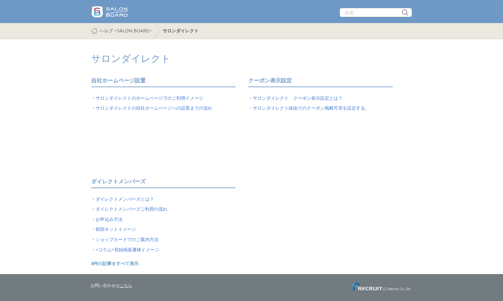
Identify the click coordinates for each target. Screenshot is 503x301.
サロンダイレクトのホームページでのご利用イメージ (149, 98)
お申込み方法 (109, 219)
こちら (126, 285)
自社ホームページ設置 (118, 80)
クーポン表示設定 (270, 80)
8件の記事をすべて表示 (115, 263)
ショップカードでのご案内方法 (127, 239)
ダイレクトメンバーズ (118, 181)
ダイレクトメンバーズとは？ (125, 199)
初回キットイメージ (116, 229)
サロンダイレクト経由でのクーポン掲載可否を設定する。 (311, 108)
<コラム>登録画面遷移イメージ (127, 250)
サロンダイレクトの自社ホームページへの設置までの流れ (154, 108)
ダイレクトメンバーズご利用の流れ (131, 209)
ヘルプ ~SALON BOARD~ (125, 31)
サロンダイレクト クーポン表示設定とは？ (298, 98)
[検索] (376, 12)
